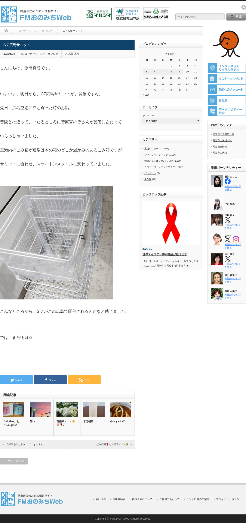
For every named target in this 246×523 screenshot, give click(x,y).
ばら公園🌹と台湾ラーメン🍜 (112, 444)
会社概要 (101, 499)
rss (243, 7)
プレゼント (150, 173)
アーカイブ (148, 116)
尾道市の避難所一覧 (223, 134)
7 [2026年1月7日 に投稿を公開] (163, 71)
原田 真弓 (73, 53)
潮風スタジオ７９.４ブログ (158, 160)
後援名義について (142, 499)
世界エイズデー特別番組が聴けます (164, 254)
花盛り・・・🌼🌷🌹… (65, 423)
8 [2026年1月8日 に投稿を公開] (171, 71)
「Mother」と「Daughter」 (11, 423)
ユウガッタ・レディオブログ (41, 53)
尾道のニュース (152, 148)
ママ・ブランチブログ (156, 154)
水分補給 (88, 421)
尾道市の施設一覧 (222, 140)
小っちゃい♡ (117, 421)
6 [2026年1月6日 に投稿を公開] (155, 71)
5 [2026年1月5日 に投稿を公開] (146, 71)
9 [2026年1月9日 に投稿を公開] (179, 71)
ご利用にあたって (169, 499)
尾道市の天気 (220, 152)
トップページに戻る (13, 461)
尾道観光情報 (220, 146)
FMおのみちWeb (119, 518)
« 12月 (145, 94)
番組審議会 (119, 499)
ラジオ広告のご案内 (197, 499)
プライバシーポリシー (229, 499)
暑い (32, 421)
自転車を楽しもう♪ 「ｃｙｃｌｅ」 (25, 444)
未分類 (147, 179)
